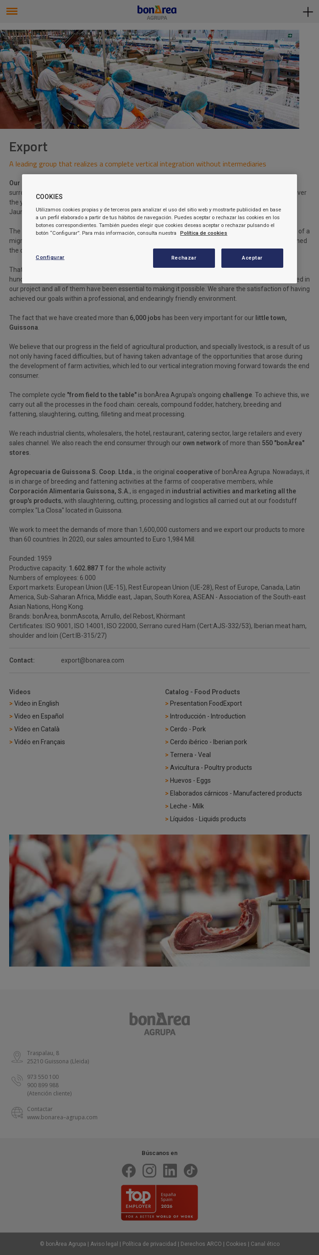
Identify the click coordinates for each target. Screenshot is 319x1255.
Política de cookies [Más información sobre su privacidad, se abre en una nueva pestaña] (203, 233)
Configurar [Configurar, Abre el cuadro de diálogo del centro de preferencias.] (50, 257)
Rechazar (184, 257)
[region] (159, 229)
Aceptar (252, 257)
